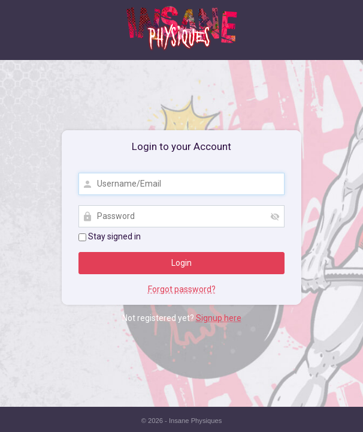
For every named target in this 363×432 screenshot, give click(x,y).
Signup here (218, 318)
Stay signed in (109, 236)
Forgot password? (182, 289)
